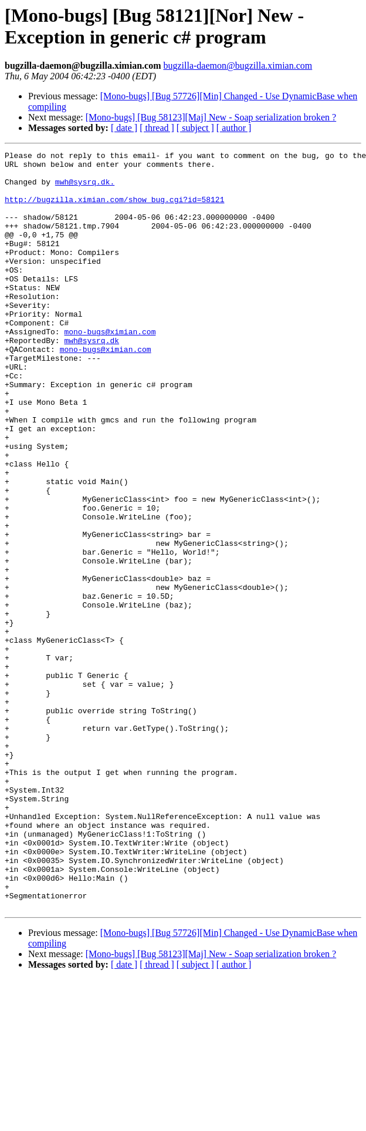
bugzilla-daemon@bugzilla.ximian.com (237, 66)
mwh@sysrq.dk (91, 379)
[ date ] (124, 128)
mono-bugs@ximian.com (109, 368)
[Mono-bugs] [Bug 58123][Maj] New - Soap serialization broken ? (211, 117)
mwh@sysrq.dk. (84, 188)
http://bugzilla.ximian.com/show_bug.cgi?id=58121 (114, 209)
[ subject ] (195, 128)
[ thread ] (157, 128)
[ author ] (234, 128)
